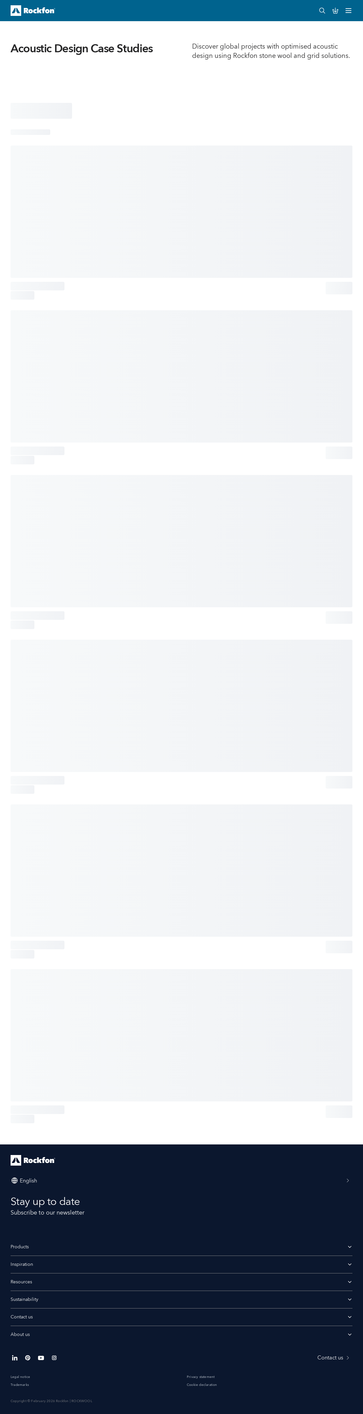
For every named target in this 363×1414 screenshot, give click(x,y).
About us (20, 1334)
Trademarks (20, 1385)
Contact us (181, 1317)
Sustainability (24, 1299)
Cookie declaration (202, 1385)
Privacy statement (201, 1377)
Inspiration (22, 1264)
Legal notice (20, 1377)
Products (20, 1247)
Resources (181, 1282)
